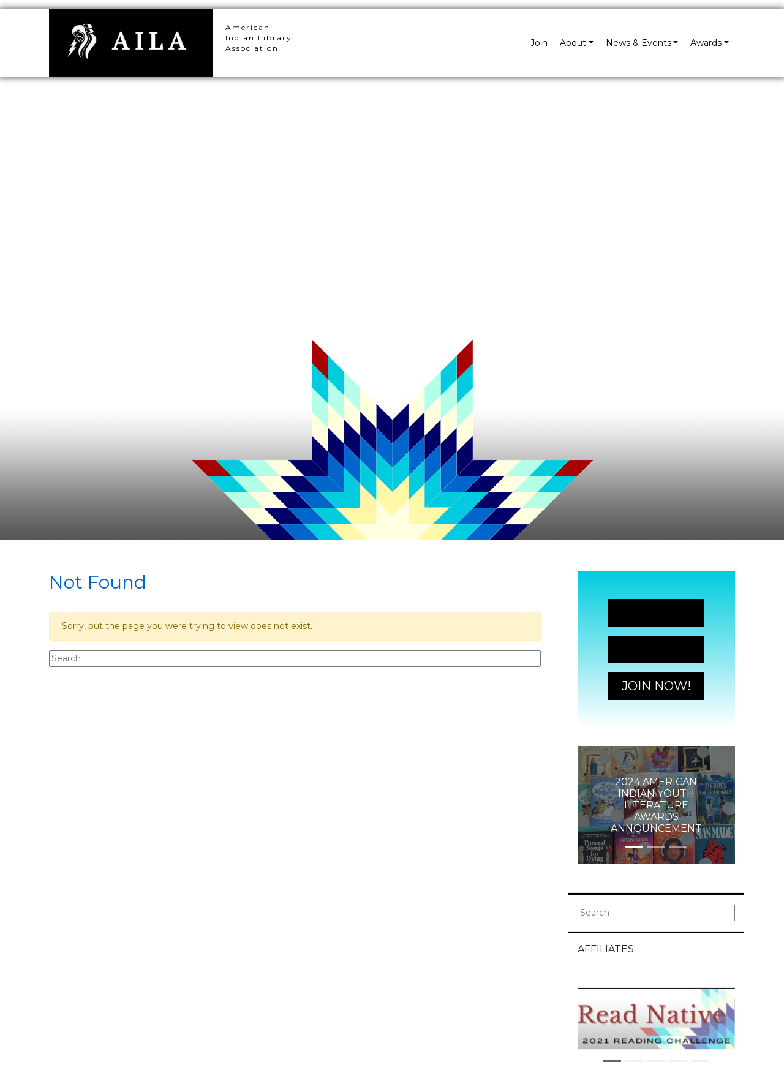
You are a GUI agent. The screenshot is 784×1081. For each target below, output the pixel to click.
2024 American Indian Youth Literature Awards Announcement (656, 805)
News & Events (638, 42)
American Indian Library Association (258, 38)
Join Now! (656, 612)
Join (539, 42)
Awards (706, 42)
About (573, 42)
